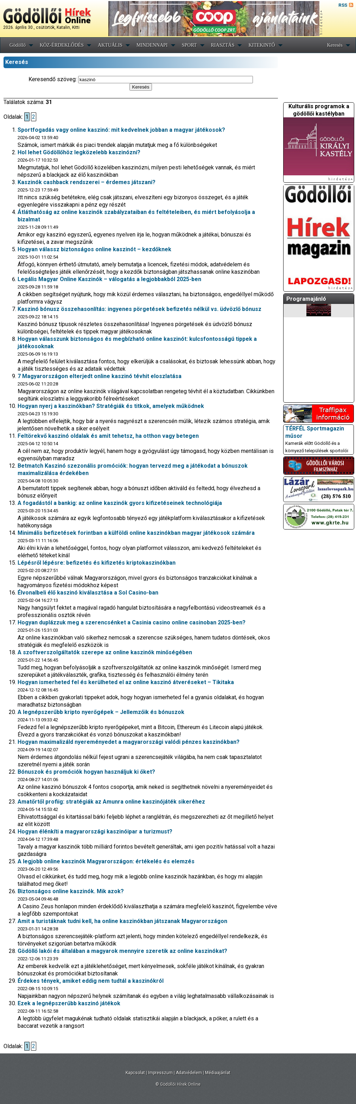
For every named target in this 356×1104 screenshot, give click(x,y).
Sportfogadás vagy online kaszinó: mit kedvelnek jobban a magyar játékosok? (121, 129)
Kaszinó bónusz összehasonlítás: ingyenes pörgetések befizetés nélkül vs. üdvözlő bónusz (139, 309)
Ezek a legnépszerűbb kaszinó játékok (69, 1003)
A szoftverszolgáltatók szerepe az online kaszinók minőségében (105, 652)
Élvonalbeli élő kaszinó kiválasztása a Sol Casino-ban (88, 592)
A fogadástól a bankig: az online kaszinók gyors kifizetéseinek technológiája (120, 503)
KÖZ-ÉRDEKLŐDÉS (62, 45)
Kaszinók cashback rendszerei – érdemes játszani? (86, 182)
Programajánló (306, 299)
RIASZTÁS (223, 45)
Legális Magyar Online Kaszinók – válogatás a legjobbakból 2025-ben (109, 279)
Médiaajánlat (217, 1072)
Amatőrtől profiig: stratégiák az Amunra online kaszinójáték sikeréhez (111, 801)
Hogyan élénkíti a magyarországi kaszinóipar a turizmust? (95, 831)
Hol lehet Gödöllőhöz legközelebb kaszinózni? (79, 152)
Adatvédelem (189, 1072)
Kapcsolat (135, 1072)
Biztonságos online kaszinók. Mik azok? (71, 891)
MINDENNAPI (152, 45)
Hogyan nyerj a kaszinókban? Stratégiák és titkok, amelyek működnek (111, 406)
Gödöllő (17, 45)
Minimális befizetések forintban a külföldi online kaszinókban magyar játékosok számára (136, 533)
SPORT (189, 45)
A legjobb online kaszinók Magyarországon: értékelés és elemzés (106, 861)
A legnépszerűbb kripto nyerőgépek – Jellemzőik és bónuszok (101, 712)
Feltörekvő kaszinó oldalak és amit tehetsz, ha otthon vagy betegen (108, 436)
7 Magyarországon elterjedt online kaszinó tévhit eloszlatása (100, 376)
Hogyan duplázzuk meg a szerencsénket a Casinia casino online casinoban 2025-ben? (132, 622)
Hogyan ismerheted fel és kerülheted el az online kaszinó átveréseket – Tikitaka (126, 682)
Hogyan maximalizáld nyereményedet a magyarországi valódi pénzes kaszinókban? (129, 742)
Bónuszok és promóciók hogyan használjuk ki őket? (86, 771)
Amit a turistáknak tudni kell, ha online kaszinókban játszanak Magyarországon (122, 921)
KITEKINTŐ (261, 45)
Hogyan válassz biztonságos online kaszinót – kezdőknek (94, 249)
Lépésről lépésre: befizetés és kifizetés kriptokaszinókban (97, 562)
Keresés (335, 45)
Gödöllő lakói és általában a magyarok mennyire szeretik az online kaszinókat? (122, 951)
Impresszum (160, 1072)
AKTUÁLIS (110, 45)
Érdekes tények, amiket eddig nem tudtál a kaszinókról (91, 981)
